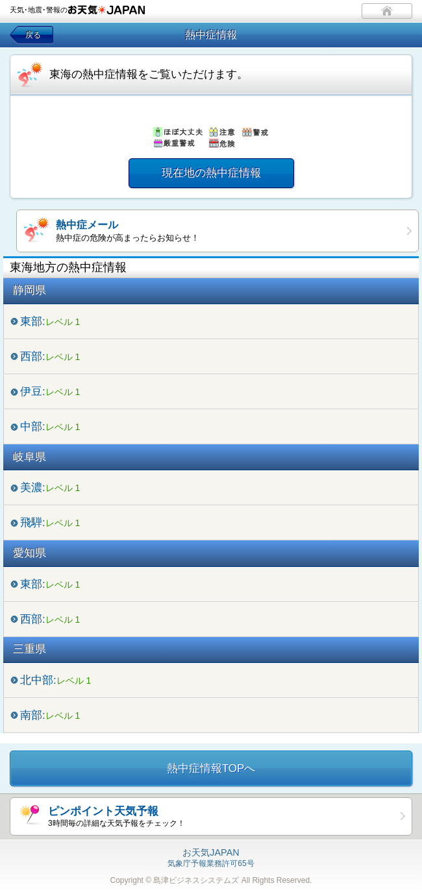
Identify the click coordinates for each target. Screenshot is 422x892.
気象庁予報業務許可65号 (211, 858)
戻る (33, 35)
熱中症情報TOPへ (211, 768)
